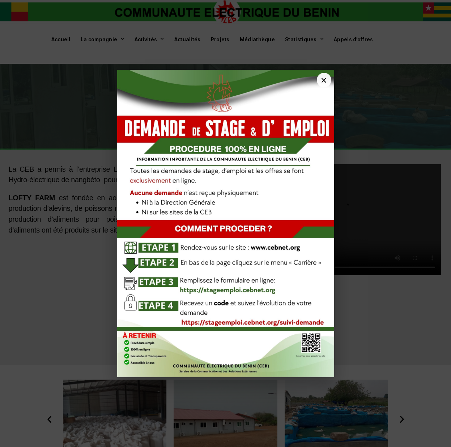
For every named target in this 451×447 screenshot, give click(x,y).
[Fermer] (324, 80)
